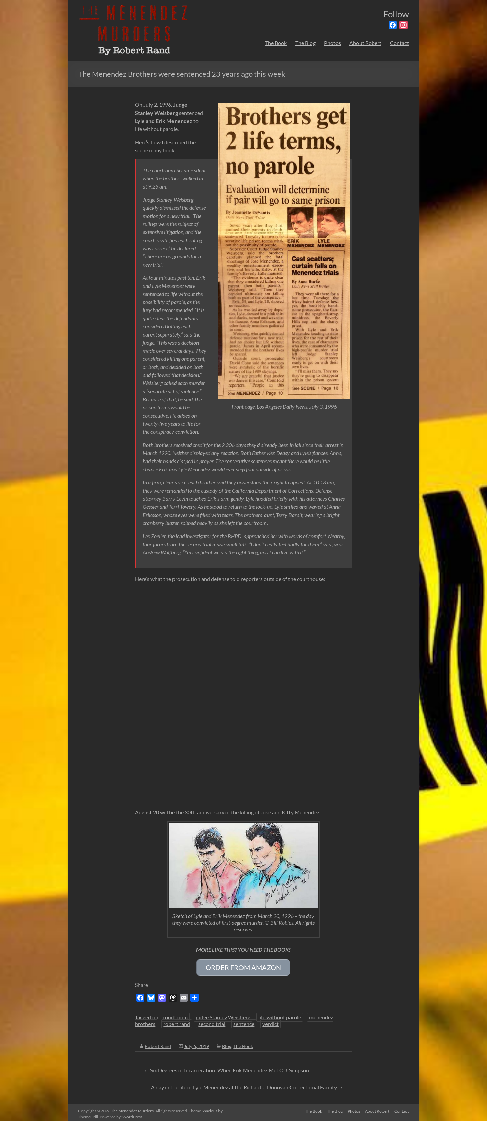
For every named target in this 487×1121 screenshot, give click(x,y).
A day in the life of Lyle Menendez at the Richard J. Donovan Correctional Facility (247, 1084)
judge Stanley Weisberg (223, 1015)
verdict (270, 1021)
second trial (211, 1021)
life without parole (279, 1015)
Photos (332, 43)
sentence (243, 1021)
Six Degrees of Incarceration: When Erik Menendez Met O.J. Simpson (226, 1068)
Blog (226, 1044)
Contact (399, 43)
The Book (276, 43)
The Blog (305, 43)
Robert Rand (158, 1044)
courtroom (175, 1015)
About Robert (365, 43)
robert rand (176, 1021)
